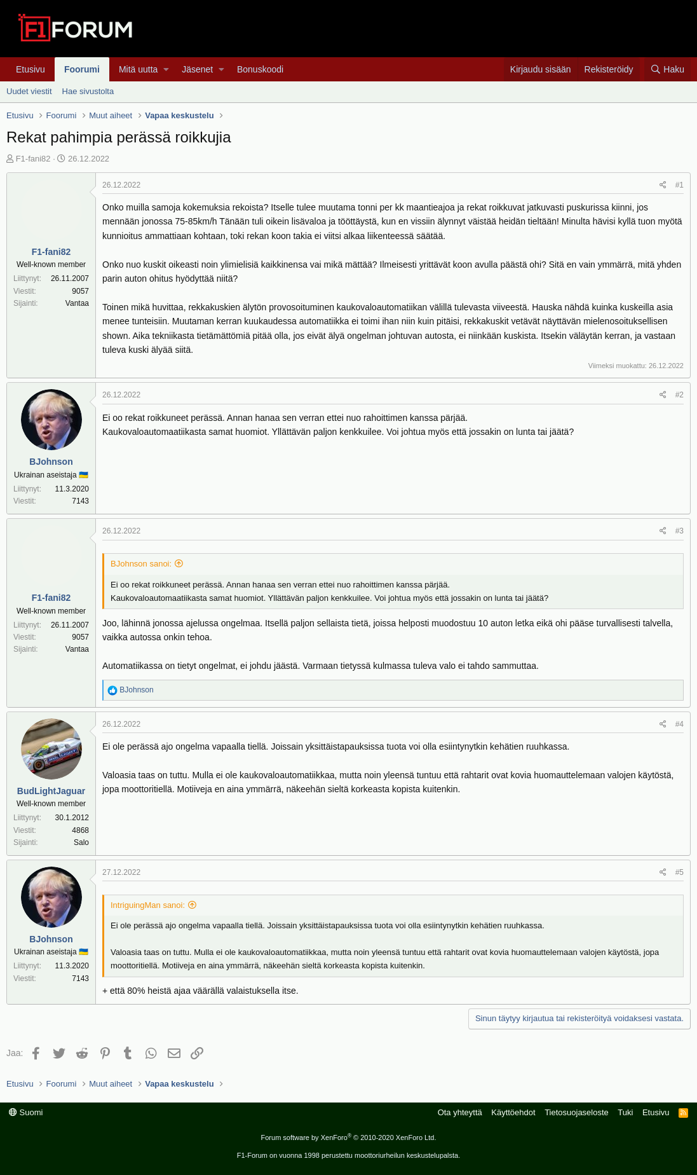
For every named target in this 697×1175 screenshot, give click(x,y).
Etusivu (30, 69)
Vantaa (77, 303)
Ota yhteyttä (460, 1112)
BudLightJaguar (51, 791)
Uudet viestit (29, 91)
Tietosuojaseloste (577, 1112)
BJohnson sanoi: (141, 563)
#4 (679, 724)
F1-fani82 (33, 158)
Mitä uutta (138, 69)
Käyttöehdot (513, 1112)
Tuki (625, 1112)
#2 (679, 394)
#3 (679, 530)
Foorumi (82, 69)
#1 (679, 185)
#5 (679, 872)
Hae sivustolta (88, 91)
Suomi (26, 1112)
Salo (81, 842)
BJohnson (50, 462)
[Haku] (667, 69)
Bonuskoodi (260, 69)
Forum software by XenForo (348, 1137)
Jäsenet (197, 69)
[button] (166, 69)
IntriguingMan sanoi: (148, 905)
